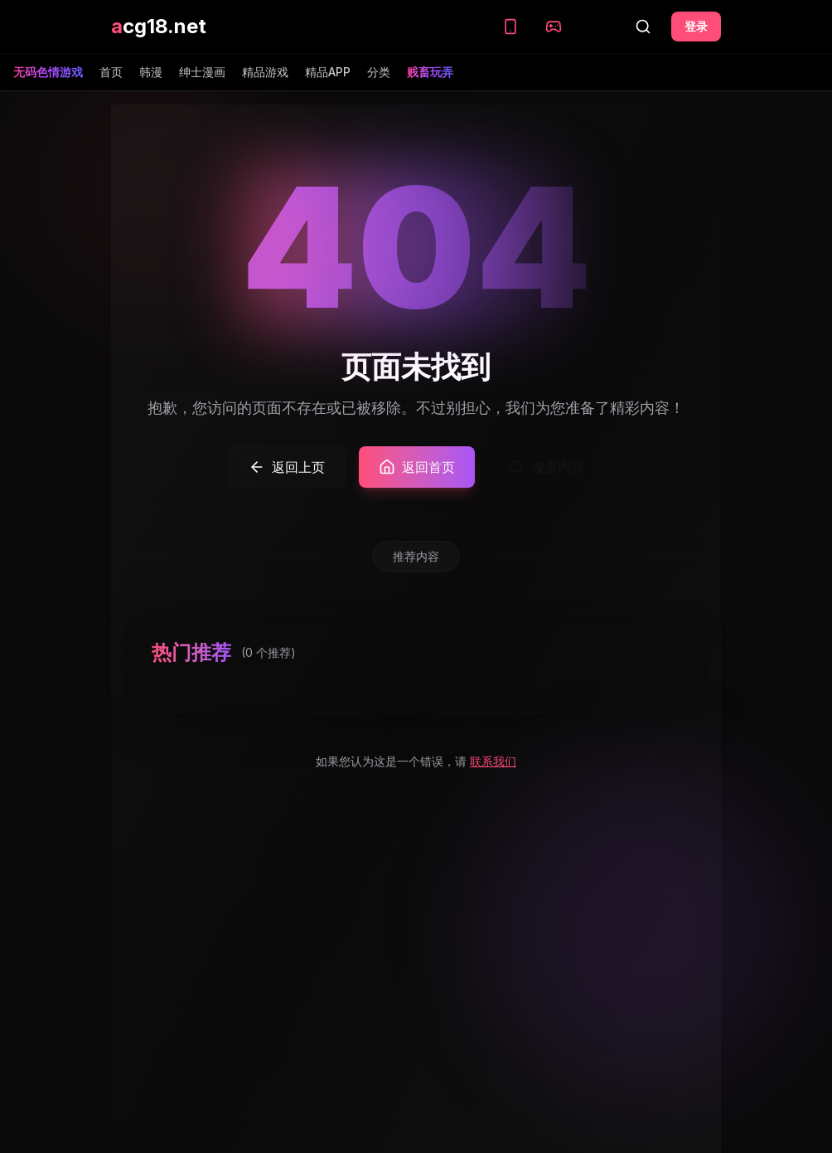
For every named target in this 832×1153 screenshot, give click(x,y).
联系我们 (493, 761)
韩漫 (150, 72)
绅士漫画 (202, 72)
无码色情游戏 (48, 72)
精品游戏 (265, 72)
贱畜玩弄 (430, 72)
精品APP (328, 72)
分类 (378, 72)
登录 (696, 26)
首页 (111, 72)
